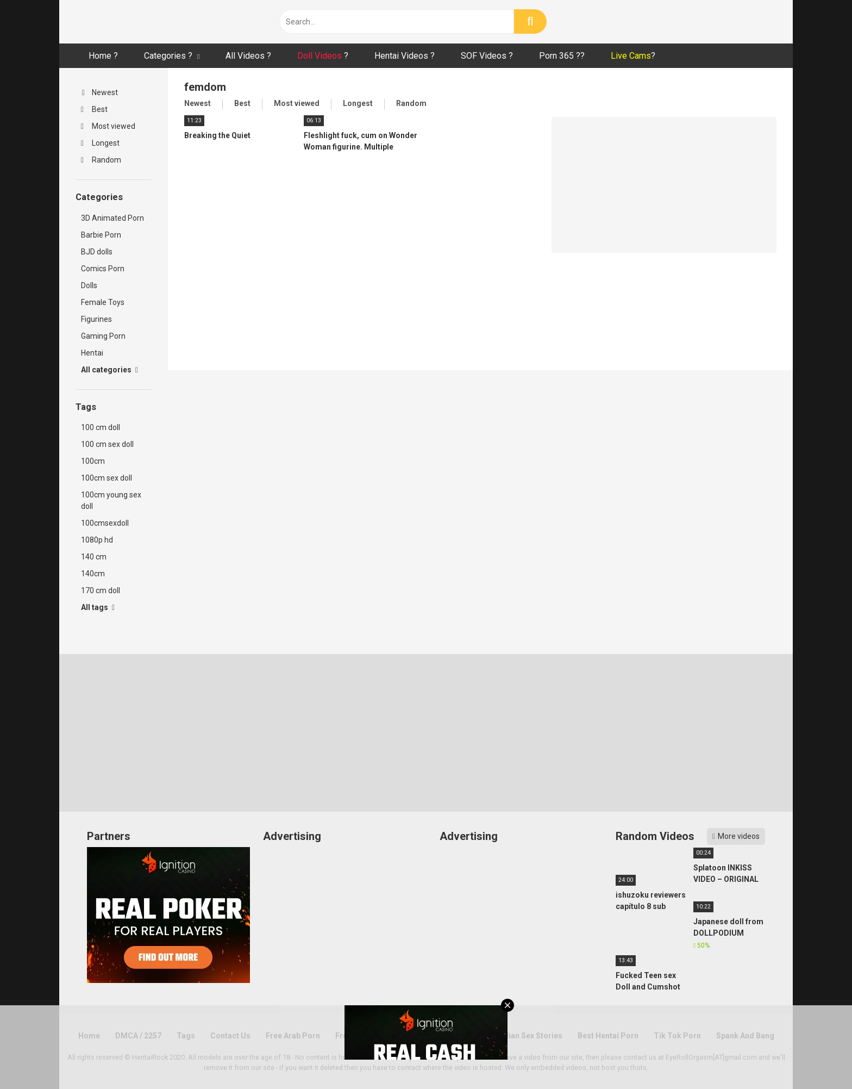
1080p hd (97, 540)
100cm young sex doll (111, 500)
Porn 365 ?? (562, 56)
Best (94, 109)
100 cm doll (100, 427)
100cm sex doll (106, 478)
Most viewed (108, 126)
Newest (100, 92)
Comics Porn (102, 268)
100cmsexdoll (105, 523)
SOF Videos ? (487, 56)
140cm (93, 573)
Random (101, 159)
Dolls (89, 285)
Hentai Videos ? (404, 56)
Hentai (92, 353)
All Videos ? (248, 56)
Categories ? (168, 56)
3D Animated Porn (112, 218)
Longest (100, 143)
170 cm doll (100, 590)
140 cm (93, 556)
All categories (109, 369)
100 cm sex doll (107, 444)
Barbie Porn (101, 235)
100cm (93, 461)
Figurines (96, 319)
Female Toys (102, 302)
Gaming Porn (103, 336)
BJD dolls (96, 251)
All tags (98, 607)
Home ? (103, 56)
